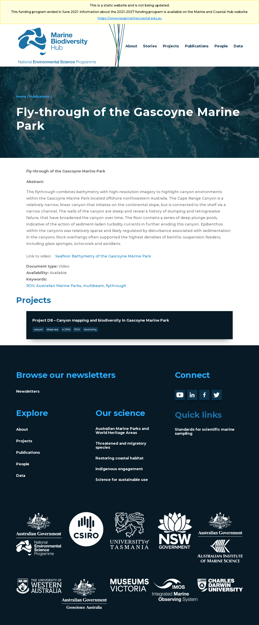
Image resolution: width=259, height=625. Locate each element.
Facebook (208, 393)
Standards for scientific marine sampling (205, 431)
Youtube (183, 393)
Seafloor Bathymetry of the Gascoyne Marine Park (103, 256)
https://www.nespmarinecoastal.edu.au (130, 18)
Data (238, 46)
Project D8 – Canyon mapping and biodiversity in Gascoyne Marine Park (100, 320)
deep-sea (52, 329)
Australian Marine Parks (58, 286)
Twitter (218, 393)
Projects (171, 46)
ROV (30, 286)
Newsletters (27, 391)
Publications (197, 46)
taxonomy (90, 329)
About (131, 46)
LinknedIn (196, 393)
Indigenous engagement (119, 469)
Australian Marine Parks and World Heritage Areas (122, 430)
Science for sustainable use (122, 479)
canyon (38, 329)
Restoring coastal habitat (119, 458)
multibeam (93, 286)
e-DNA (66, 329)
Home (22, 96)
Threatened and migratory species (121, 445)
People (221, 46)
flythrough (116, 286)
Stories (150, 46)
